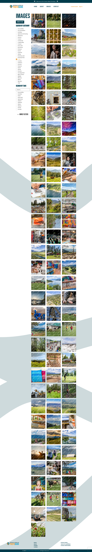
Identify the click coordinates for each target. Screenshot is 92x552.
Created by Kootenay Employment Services (59, 550)
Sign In (80, 6)
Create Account (74, 6)
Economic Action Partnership (33, 550)
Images (48, 6)
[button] (23, 114)
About (42, 6)
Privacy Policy (64, 542)
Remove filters (20, 22)
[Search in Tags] (23, 89)
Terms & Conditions (66, 544)
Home (35, 6)
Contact (56, 6)
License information (66, 545)
